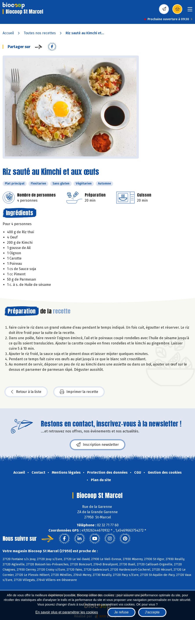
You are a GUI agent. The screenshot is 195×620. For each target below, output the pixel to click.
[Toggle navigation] (190, 10)
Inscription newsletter (97, 445)
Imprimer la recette (79, 392)
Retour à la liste (26, 392)
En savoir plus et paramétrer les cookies (66, 612)
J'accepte (152, 612)
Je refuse (121, 612)
